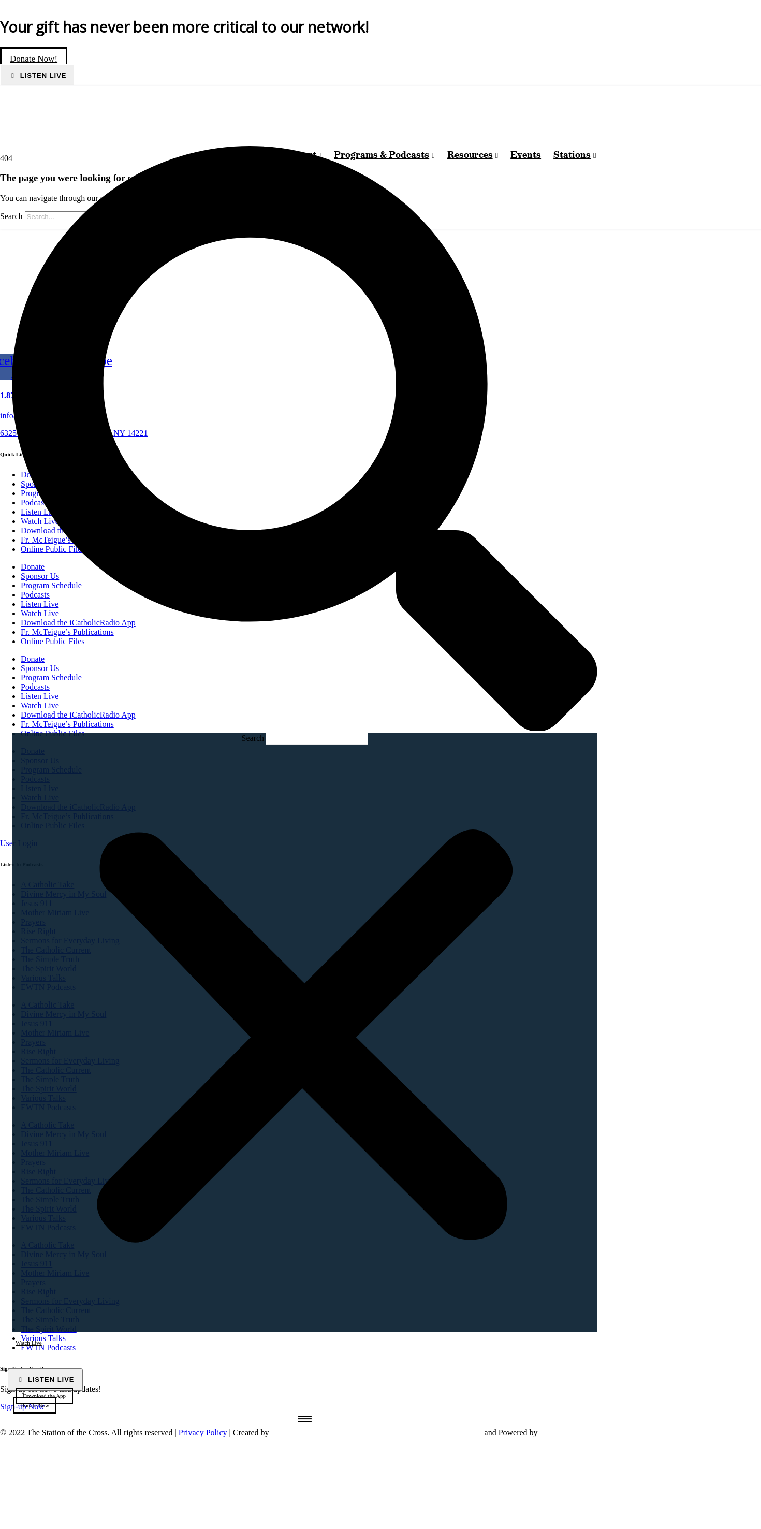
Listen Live (42, 75)
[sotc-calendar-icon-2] (587, 1486)
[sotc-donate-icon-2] (588, 1515)
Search (253, 738)
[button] (304, 440)
